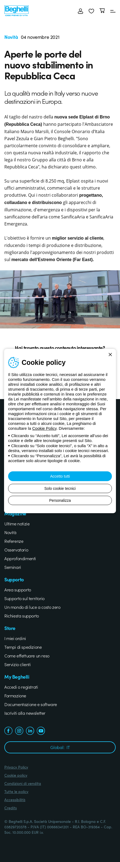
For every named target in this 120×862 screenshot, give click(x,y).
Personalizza (60, 500)
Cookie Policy (44, 428)
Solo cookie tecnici (60, 488)
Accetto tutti (60, 476)
